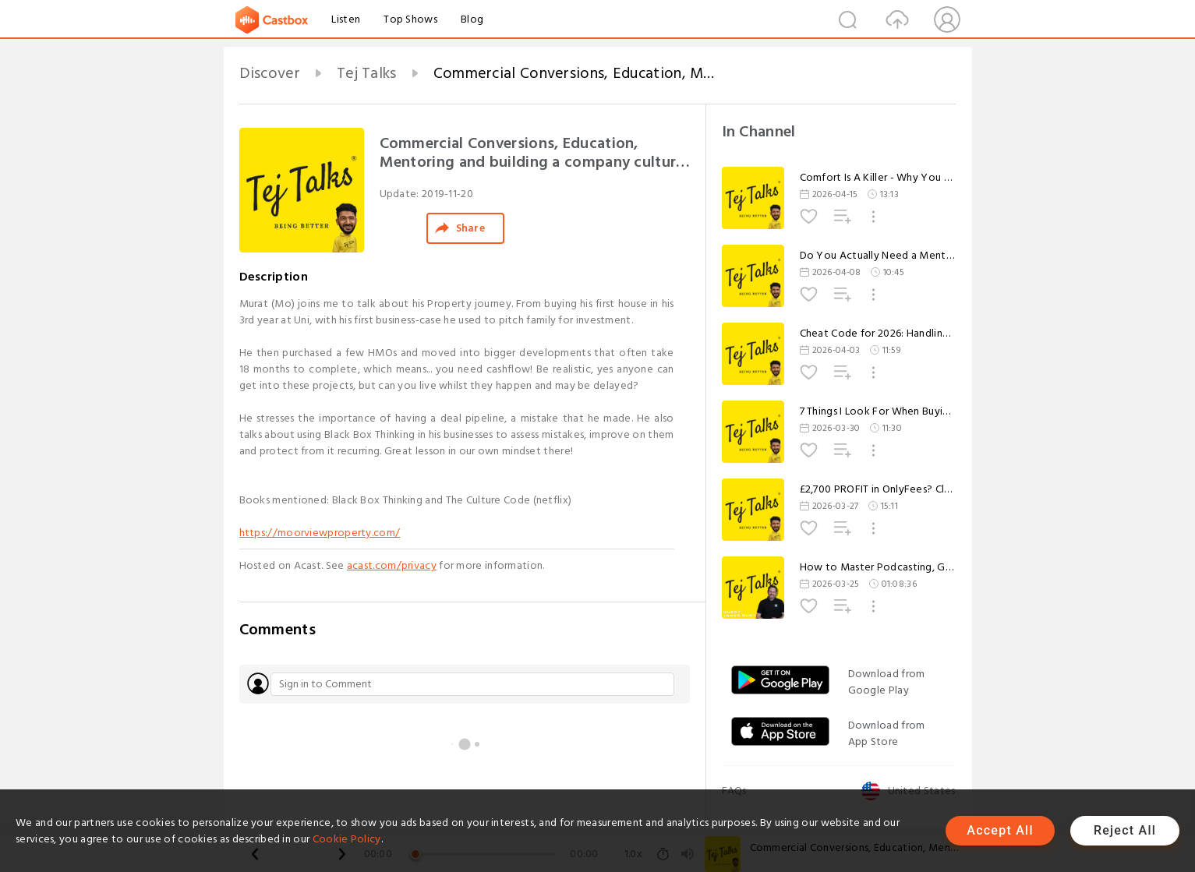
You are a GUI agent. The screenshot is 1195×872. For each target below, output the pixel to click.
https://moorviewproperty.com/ (320, 533)
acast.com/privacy (392, 565)
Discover (269, 73)
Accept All (1000, 830)
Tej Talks (367, 73)
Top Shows (410, 19)
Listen (345, 19)
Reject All (1125, 830)
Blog (472, 19)
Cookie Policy (347, 839)
